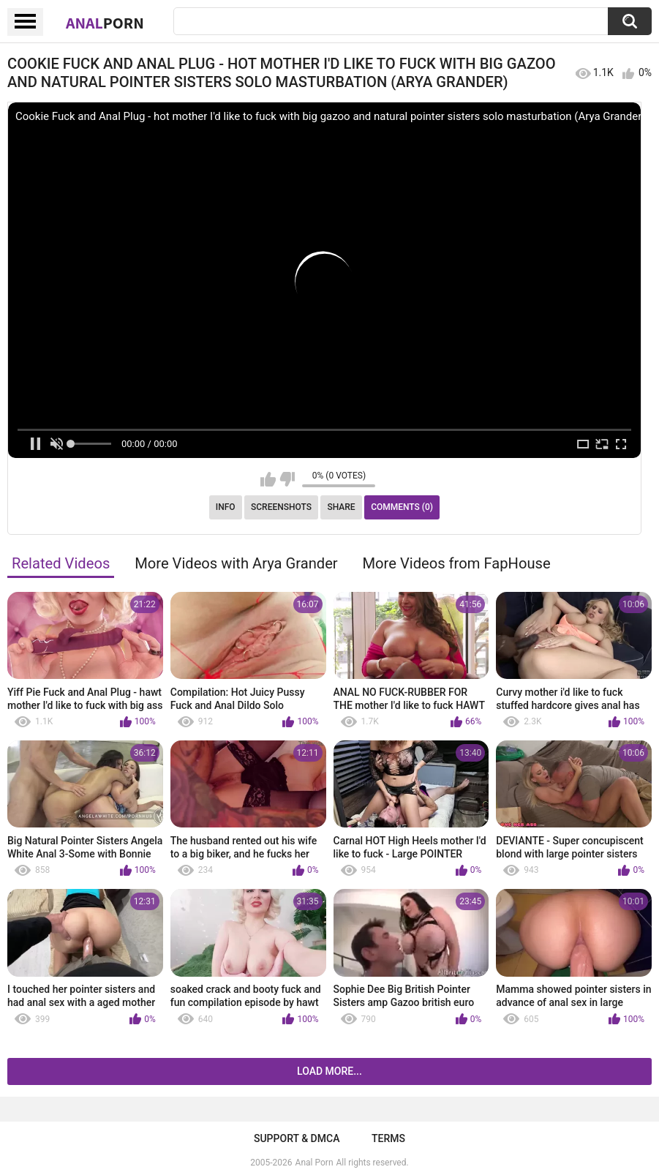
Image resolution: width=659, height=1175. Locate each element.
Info (226, 507)
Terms (388, 1138)
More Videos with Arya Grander (236, 563)
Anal (105, 22)
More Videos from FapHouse (457, 563)
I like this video (268, 479)
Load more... (329, 1071)
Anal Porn (314, 1162)
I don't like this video (287, 479)
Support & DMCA (296, 1138)
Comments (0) (402, 507)
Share (341, 507)
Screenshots (281, 507)
